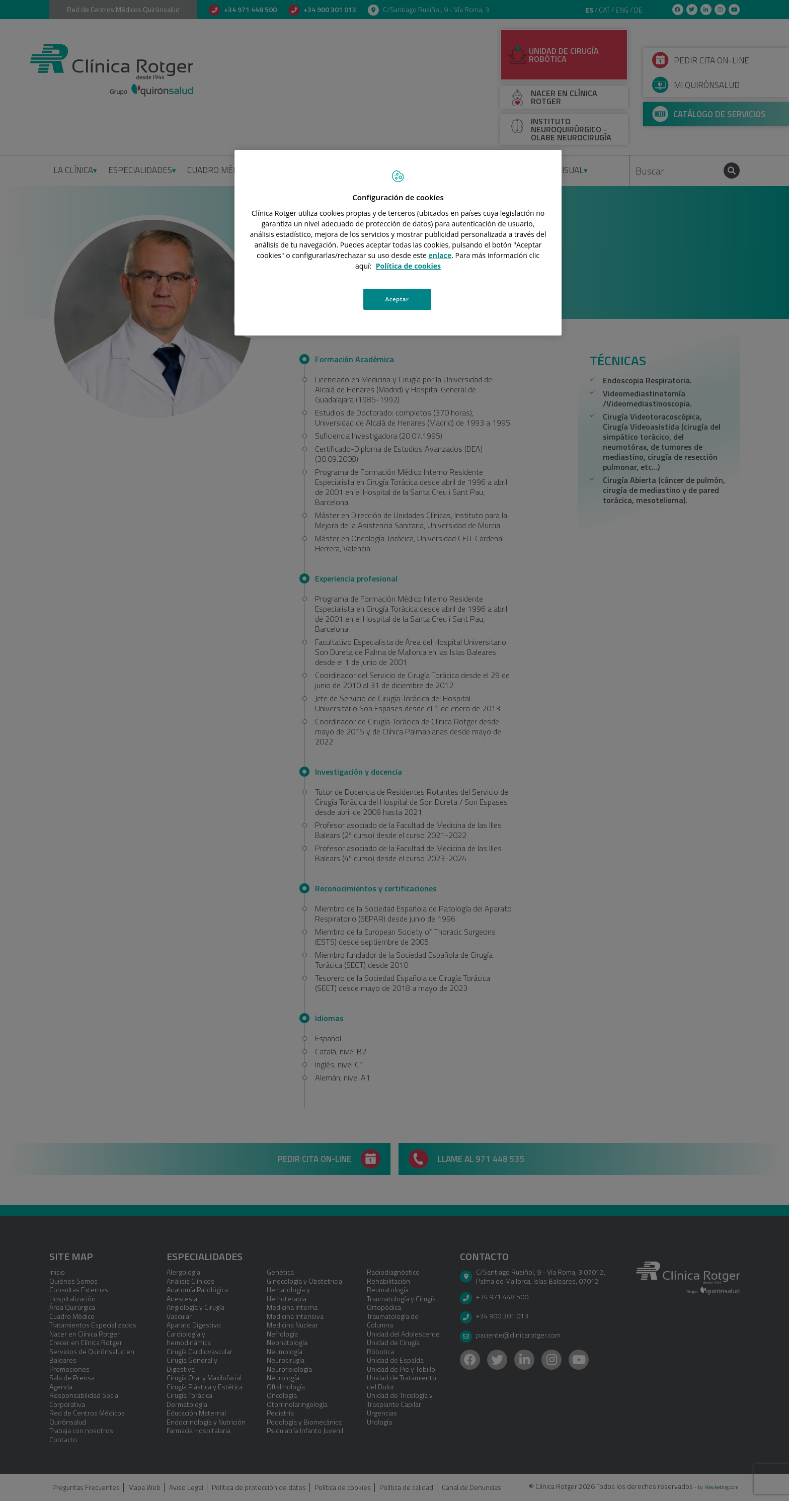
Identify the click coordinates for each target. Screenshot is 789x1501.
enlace (440, 255)
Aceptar (397, 299)
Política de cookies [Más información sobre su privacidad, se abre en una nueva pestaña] (408, 266)
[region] (398, 242)
